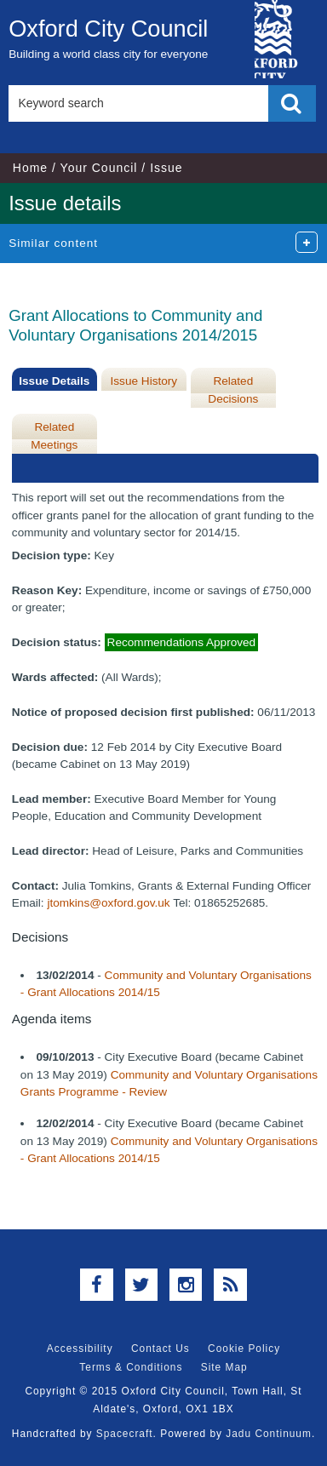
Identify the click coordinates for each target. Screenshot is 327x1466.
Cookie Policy (244, 1348)
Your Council (99, 168)
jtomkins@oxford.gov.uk (108, 902)
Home (30, 168)
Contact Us (160, 1348)
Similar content (53, 243)
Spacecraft (124, 1434)
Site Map (224, 1367)
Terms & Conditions (130, 1367)
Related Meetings (54, 435)
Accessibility (80, 1348)
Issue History (144, 381)
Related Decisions (233, 389)
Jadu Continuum (269, 1434)
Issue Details (54, 381)
